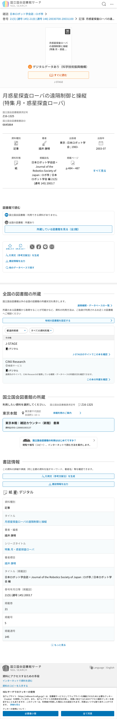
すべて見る (99, 171)
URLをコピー (20, 247)
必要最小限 (30, 713)
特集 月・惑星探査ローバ (19, 549)
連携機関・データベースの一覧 (95, 306)
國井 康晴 (10, 563)
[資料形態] (41, 330)
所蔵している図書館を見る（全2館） (58, 229)
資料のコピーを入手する (15, 685)
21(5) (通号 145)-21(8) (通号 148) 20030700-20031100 (42, 19)
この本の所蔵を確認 (99, 379)
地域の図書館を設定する (79, 320)
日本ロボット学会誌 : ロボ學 (26, 14)
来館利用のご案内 (67, 413)
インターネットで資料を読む (17, 680)
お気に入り (10, 247)
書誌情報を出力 (15, 261)
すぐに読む (58, 75)
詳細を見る (15, 704)
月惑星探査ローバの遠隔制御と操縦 (26, 522)
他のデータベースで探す (19, 267)
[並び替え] (16, 330)
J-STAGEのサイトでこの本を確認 (92, 354)
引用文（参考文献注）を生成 (22, 255)
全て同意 (87, 713)
